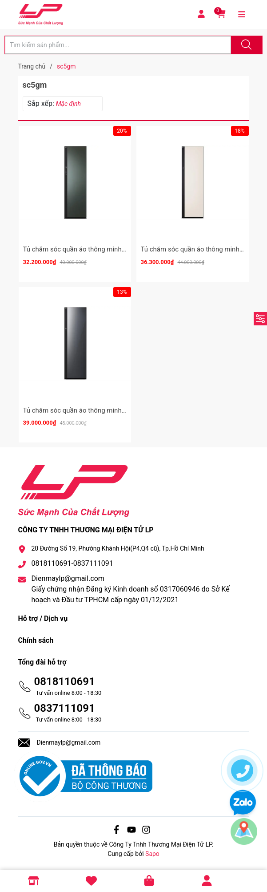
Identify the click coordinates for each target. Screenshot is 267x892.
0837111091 (64, 708)
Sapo (152, 853)
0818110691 (64, 681)
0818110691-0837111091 (72, 563)
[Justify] (245, 45)
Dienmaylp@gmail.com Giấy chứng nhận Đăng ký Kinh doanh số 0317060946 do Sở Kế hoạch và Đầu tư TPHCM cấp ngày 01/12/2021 (131, 589)
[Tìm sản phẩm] (118, 45)
